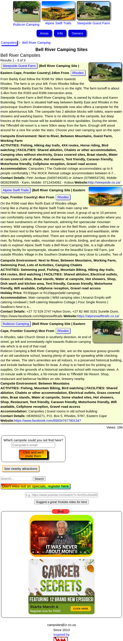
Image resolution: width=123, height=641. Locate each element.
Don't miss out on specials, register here (35, 486)
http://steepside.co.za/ (104, 182)
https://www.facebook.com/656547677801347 (47, 420)
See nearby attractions (20, 468)
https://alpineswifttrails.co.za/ (98, 316)
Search (39, 478)
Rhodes (78, 73)
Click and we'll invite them (33, 454)
